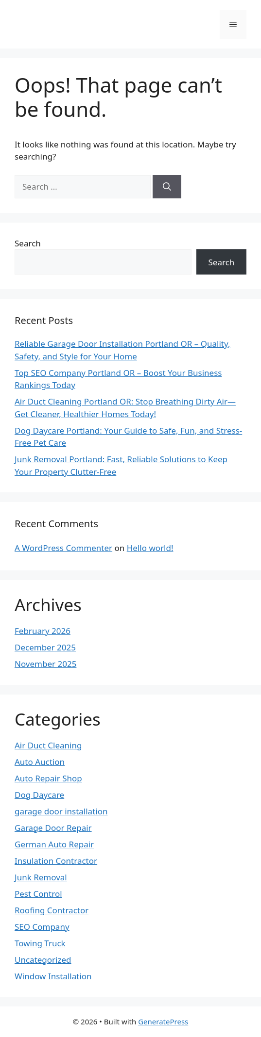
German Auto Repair (54, 844)
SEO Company (42, 926)
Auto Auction (40, 761)
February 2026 (42, 630)
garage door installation (61, 811)
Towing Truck (40, 943)
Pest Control (38, 893)
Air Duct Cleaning (48, 745)
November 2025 (45, 663)
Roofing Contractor (51, 910)
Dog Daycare (39, 794)
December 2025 (45, 647)
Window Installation (53, 976)
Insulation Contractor (56, 860)
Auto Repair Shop (48, 778)
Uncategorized (43, 959)
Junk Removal (41, 877)
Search (28, 243)
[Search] (167, 186)
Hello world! (150, 547)
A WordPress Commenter (63, 547)
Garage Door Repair (53, 827)
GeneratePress (163, 1021)
